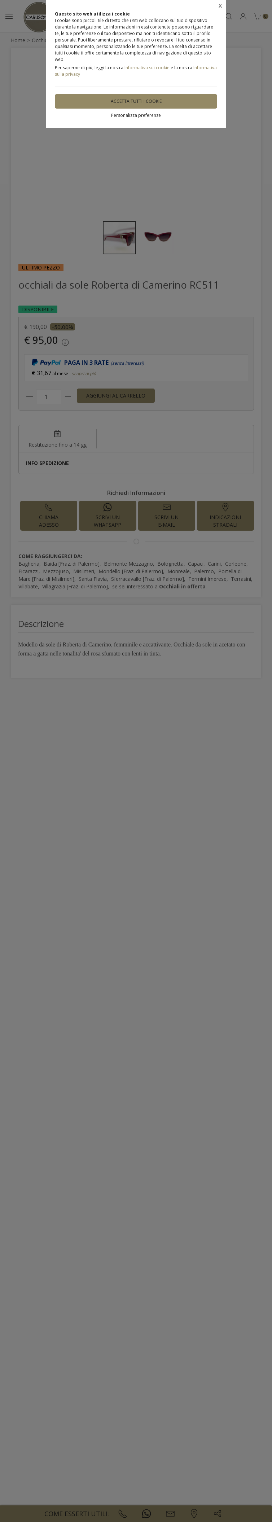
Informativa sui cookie (147, 68)
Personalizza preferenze (136, 115)
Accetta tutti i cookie (136, 101)
